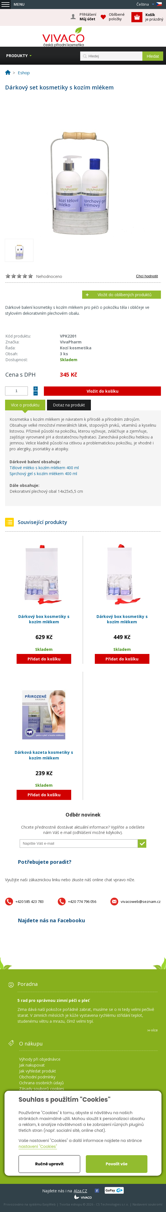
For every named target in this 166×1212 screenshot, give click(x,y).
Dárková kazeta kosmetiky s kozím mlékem (44, 755)
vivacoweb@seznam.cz (141, 901)
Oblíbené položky (117, 16)
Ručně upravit (49, 1164)
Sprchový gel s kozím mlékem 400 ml (44, 473)
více (154, 1030)
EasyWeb (49, 1204)
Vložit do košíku (102, 391)
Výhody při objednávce (39, 1059)
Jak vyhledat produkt (37, 1071)
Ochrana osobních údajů (41, 1082)
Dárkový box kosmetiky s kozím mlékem (43, 619)
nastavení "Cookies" (38, 1146)
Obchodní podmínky (37, 1077)
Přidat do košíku (44, 659)
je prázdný (154, 17)
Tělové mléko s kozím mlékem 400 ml (44, 467)
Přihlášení (88, 17)
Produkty (17, 55)
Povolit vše (116, 1164)
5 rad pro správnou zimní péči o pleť (53, 1000)
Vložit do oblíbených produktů (125, 294)
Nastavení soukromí (147, 1204)
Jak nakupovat (32, 1065)
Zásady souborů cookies (41, 1088)
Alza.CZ (80, 1190)
